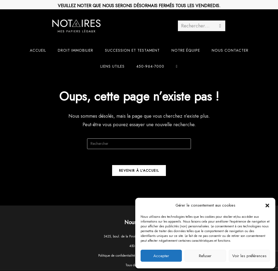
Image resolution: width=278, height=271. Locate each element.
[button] (267, 205)
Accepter (161, 256)
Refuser (205, 256)
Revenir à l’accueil (139, 170)
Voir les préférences (249, 256)
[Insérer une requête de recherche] (139, 143)
